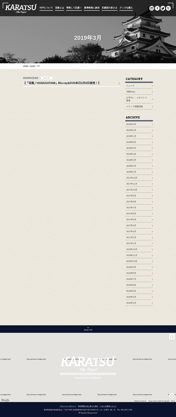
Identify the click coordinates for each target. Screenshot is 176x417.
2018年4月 (131, 154)
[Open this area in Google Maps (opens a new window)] (5, 400)
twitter (162, 8)
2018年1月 (131, 172)
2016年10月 (131, 261)
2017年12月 (131, 178)
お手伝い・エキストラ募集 (136, 99)
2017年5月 (131, 219)
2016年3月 (131, 303)
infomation (168, 8)
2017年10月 (131, 189)
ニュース (46, 78)
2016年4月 (131, 297)
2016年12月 (131, 249)
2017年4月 (131, 225)
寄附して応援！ (74, 8)
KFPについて (46, 8)
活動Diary (130, 91)
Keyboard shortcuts (140, 401)
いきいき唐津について (108, 406)
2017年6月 (131, 213)
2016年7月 (131, 279)
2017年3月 (131, 231)
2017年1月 (131, 243)
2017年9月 (131, 195)
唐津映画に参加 (91, 8)
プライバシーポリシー (68, 406)
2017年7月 (131, 207)
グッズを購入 (126, 8)
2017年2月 (131, 237)
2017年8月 (131, 201)
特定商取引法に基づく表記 (88, 406)
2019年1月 (131, 136)
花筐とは (59, 8)
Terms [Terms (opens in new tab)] (173, 401)
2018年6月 (131, 142)
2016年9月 (131, 267)
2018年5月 (131, 148)
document (151, 8)
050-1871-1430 (126, 410)
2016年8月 (131, 273)
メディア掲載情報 (134, 106)
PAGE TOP (88, 330)
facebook (157, 8)
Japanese (140, 8)
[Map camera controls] (172, 396)
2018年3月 (131, 160)
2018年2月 (131, 166)
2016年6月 (131, 285)
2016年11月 (131, 255)
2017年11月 (131, 184)
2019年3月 (131, 124)
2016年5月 (131, 291)
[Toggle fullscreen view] (172, 337)
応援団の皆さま (109, 8)
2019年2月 (131, 130)
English (146, 8)
